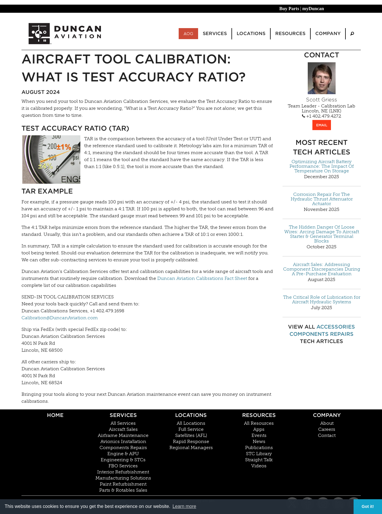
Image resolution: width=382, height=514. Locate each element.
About (327, 423)
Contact (327, 435)
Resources (259, 415)
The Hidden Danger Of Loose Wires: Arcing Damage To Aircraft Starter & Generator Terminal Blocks (321, 234)
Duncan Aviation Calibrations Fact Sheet (202, 278)
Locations (191, 415)
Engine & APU (123, 453)
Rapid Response (191, 441)
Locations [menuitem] (251, 33)
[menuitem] (352, 33)
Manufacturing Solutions (123, 478)
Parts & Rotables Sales (123, 490)
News (259, 441)
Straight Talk (259, 460)
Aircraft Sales (123, 429)
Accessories (335, 327)
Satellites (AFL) (191, 435)
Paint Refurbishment (123, 484)
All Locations (191, 423)
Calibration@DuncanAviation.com (59, 317)
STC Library (259, 453)
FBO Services (123, 466)
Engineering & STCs (123, 460)
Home (55, 415)
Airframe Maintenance (123, 435)
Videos (259, 466)
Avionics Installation (123, 441)
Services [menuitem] (215, 33)
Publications (259, 447)
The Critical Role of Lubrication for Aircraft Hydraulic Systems (321, 299)
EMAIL (321, 125)
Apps (259, 429)
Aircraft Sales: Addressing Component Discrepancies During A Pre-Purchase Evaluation (321, 269)
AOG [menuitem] (188, 33)
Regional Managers (191, 447)
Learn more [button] (184, 506)
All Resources (259, 423)
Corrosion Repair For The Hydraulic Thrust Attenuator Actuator (322, 199)
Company (327, 415)
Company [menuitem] (328, 33)
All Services (123, 423)
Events (259, 435)
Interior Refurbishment (123, 472)
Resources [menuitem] (290, 33)
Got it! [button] (368, 506)
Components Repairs (321, 334)
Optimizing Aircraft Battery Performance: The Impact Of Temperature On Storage (321, 166)
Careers (326, 429)
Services (123, 415)
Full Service (191, 429)
